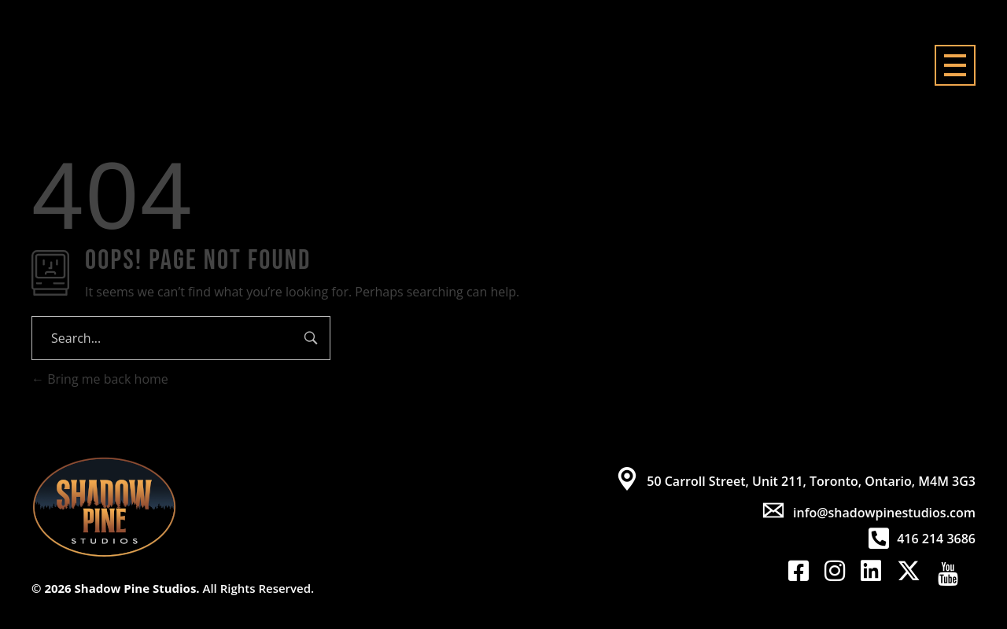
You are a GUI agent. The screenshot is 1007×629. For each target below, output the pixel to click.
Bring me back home (99, 379)
